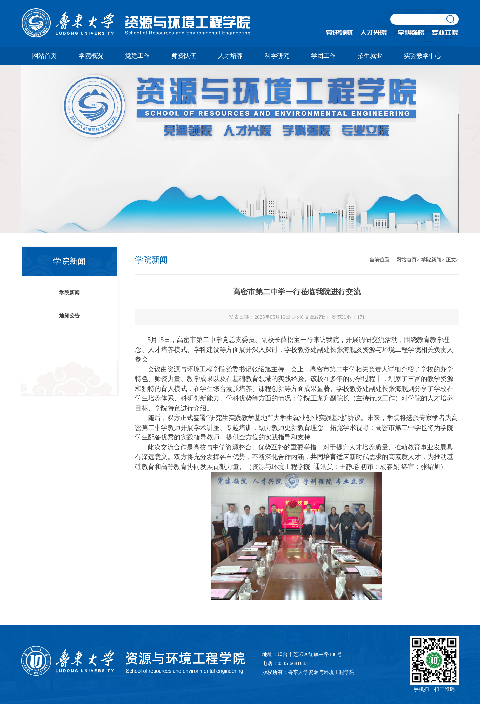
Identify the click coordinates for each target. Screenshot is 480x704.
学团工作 (323, 55)
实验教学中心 (422, 55)
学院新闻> (432, 260)
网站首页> (407, 260)
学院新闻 (69, 292)
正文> (452, 260)
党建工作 (137, 55)
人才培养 (230, 55)
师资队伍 (184, 55)
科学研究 (277, 55)
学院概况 (91, 55)
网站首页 (44, 55)
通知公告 (69, 315)
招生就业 (370, 55)
